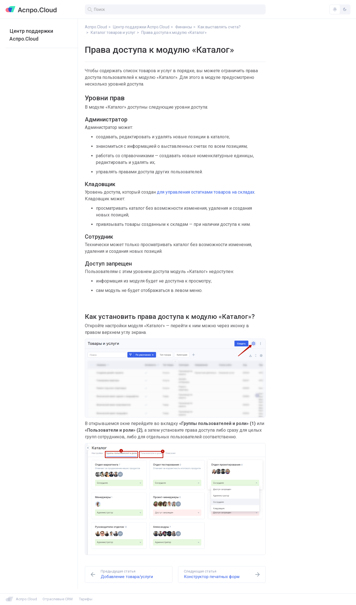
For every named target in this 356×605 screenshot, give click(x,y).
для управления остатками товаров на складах (205, 192)
